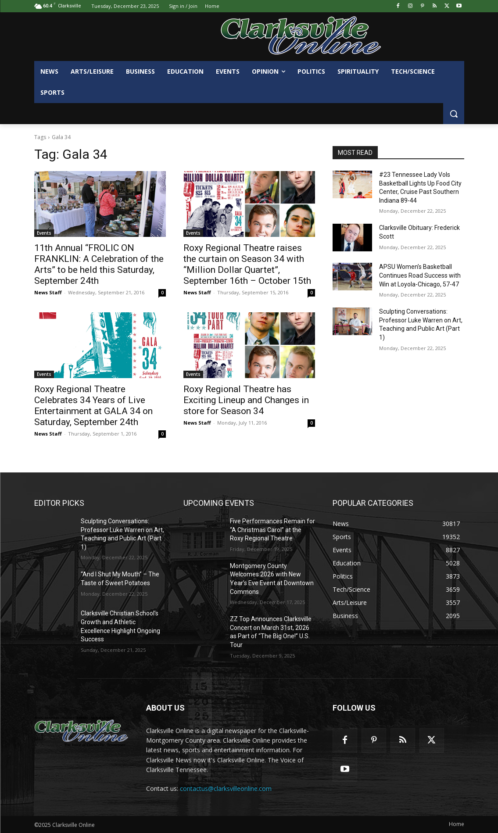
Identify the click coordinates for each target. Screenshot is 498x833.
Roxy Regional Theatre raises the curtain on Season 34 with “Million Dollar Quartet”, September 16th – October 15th (247, 264)
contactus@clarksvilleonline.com (226, 788)
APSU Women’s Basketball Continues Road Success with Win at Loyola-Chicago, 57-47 (420, 275)
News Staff (48, 292)
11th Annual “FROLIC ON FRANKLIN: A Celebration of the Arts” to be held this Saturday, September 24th (99, 264)
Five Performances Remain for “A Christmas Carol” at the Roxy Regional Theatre (272, 530)
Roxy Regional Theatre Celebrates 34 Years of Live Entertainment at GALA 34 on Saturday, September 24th (93, 405)
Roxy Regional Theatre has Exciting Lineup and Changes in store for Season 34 (246, 400)
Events (44, 233)
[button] (453, 113)
